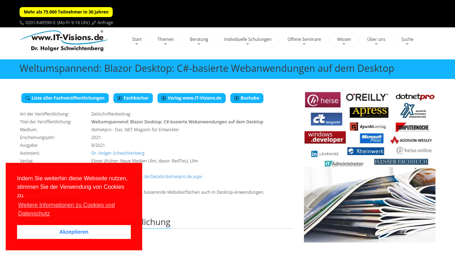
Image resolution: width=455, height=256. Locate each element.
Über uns (376, 39)
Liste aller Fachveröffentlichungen (65, 98)
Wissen (344, 39)
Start (137, 39)
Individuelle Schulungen (248, 39)
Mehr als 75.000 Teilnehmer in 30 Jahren (66, 12)
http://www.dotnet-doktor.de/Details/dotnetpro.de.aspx (146, 177)
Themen (165, 39)
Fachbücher (133, 98)
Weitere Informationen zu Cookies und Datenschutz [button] (66, 209)
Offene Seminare (304, 39)
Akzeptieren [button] (74, 232)
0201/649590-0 (40, 23)
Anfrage (105, 23)
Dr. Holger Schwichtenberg (117, 153)
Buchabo (247, 98)
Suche (407, 39)
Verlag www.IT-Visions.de (191, 98)
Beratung (199, 39)
